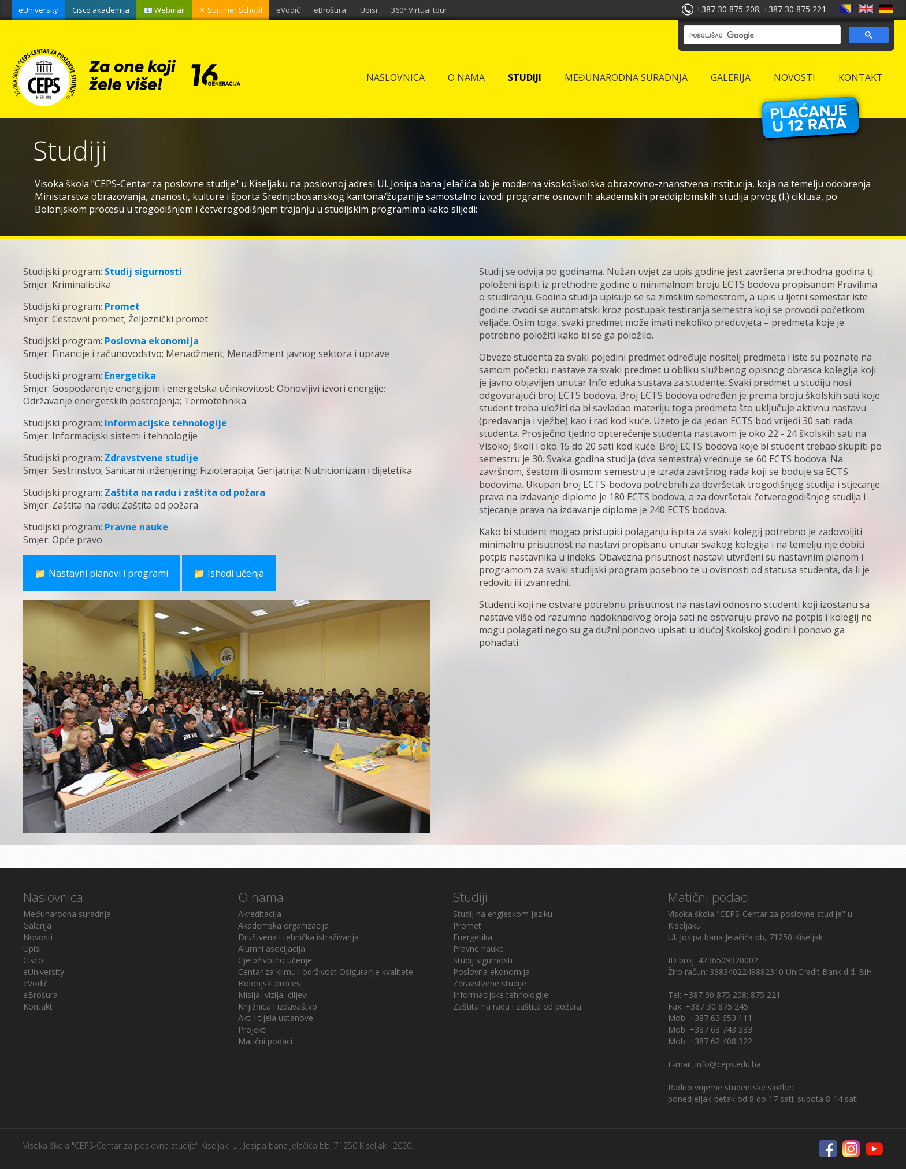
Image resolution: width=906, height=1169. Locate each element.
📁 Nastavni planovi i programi (102, 573)
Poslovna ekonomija (152, 341)
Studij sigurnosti (143, 271)
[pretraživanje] (761, 35)
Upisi (368, 10)
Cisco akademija (100, 10)
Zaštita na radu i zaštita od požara (185, 492)
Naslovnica (395, 77)
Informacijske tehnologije (166, 423)
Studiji (524, 77)
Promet (122, 306)
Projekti (252, 1029)
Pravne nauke (136, 527)
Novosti (794, 77)
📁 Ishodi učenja (230, 573)
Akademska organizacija (283, 925)
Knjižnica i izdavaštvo (277, 1006)
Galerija (731, 77)
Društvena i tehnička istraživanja (298, 937)
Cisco (33, 960)
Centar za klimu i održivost (287, 971)
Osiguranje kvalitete (376, 971)
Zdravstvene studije (151, 457)
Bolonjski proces (269, 983)
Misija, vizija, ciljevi (273, 994)
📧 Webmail (164, 10)
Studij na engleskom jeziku (502, 913)
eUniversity (38, 10)
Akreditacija (259, 913)
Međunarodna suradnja (626, 77)
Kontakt (860, 77)
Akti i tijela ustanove (275, 1017)
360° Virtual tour (419, 10)
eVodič (288, 10)
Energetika (130, 375)
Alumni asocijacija (271, 948)
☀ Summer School (230, 10)
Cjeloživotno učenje (275, 960)
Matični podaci (265, 1041)
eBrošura (330, 10)
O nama (466, 77)
